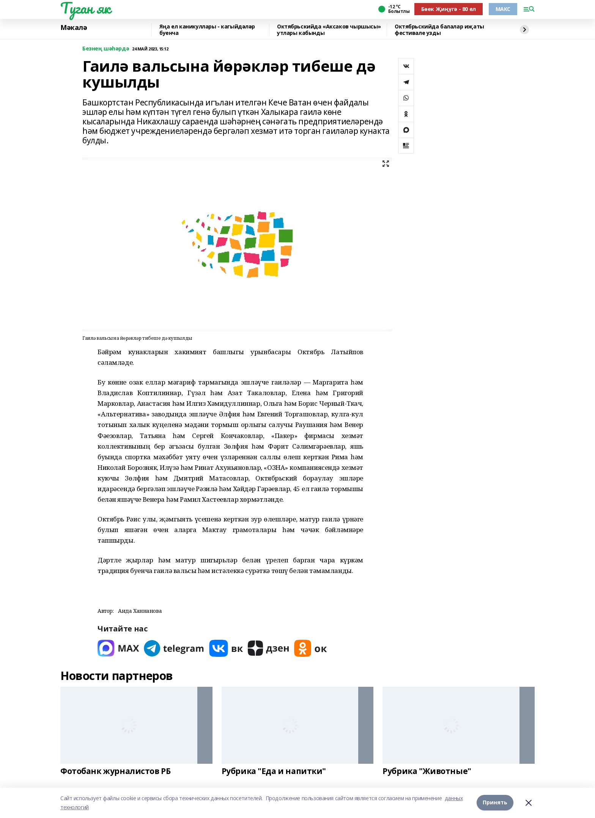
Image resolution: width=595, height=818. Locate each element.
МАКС (503, 9)
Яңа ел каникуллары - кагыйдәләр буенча (207, 30)
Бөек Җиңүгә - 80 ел (448, 9)
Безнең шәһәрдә (105, 49)
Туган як (85, 8)
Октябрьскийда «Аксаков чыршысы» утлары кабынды (329, 30)
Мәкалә (73, 28)
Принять (495, 802)
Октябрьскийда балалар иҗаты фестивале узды (439, 30)
